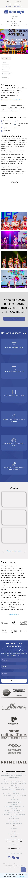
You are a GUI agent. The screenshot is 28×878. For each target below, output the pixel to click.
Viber (17, 844)
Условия (4, 62)
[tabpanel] (14, 187)
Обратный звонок (14, 25)
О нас (14, 19)
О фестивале (6, 58)
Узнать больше (14, 614)
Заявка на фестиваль (14, 21)
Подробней (20, 876)
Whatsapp (12, 844)
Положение (5, 66)
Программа (5, 70)
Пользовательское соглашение (14, 839)
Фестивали (14, 17)
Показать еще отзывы (14, 551)
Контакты (14, 23)
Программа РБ (6, 74)
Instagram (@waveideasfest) (9, 111)
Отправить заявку (14, 46)
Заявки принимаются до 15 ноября (11, 100)
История (4, 77)
